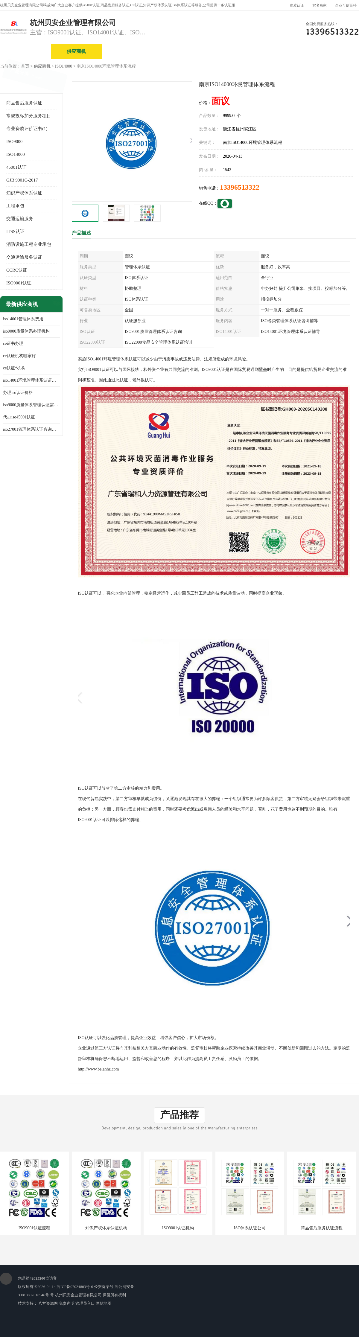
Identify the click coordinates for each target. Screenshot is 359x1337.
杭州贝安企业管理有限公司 (78, 1295)
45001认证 (16, 167)
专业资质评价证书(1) (27, 128)
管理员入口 (85, 1303)
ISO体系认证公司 (250, 1228)
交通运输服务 (19, 218)
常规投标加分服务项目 (28, 115)
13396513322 (239, 187)
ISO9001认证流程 (35, 1228)
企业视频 (127, 51)
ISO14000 (63, 66)
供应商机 (76, 51)
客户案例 (330, 51)
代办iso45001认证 (19, 417)
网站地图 (103, 1303)
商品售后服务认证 (24, 102)
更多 (55, 304)
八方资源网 (48, 1303)
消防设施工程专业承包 (28, 244)
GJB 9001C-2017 (22, 180)
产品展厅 (228, 51)
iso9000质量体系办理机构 (26, 331)
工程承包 (15, 205)
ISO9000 (14, 141)
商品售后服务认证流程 (322, 1228)
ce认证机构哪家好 (19, 356)
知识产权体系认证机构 (106, 1228)
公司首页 (25, 51)
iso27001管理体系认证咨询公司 (31, 429)
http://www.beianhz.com (98, 1069)
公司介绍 (178, 51)
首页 (25, 66)
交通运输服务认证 (24, 257)
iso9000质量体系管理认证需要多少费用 (31, 405)
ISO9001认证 (18, 283)
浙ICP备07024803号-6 (75, 1286)
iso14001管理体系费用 (23, 319)
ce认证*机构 (14, 368)
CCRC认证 (16, 270)
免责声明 (66, 1303)
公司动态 (279, 51)
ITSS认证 (15, 231)
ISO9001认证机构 (178, 1228)
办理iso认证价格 (18, 392)
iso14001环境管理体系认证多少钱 (31, 380)
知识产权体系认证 (24, 193)
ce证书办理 (13, 343)
